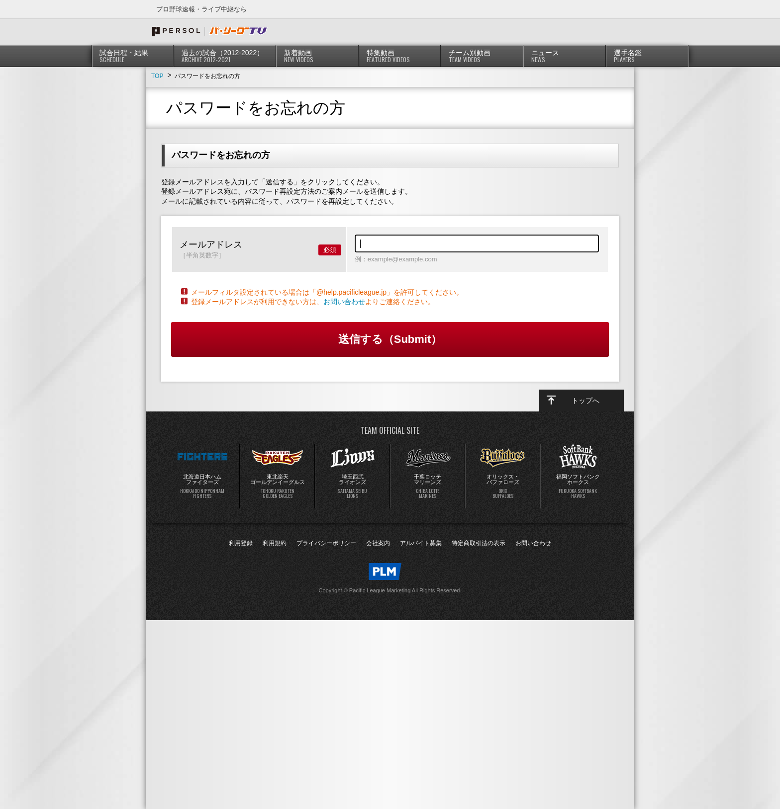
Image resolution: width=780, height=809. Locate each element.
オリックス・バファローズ (503, 486)
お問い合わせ (344, 302)
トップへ (585, 400)
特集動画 (400, 56)
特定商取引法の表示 (478, 543)
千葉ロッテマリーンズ (428, 486)
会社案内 (378, 543)
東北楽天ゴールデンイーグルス (277, 486)
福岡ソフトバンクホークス (578, 486)
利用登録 (241, 543)
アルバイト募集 (421, 543)
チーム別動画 (482, 56)
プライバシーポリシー (326, 543)
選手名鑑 (647, 56)
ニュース (564, 56)
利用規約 (275, 543)
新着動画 (317, 56)
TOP (157, 76)
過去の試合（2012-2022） (225, 56)
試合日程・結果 (133, 56)
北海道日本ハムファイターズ (202, 486)
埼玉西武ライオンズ (353, 486)
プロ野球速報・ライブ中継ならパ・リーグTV (209, 31)
